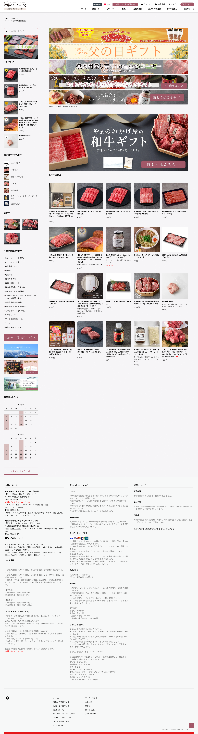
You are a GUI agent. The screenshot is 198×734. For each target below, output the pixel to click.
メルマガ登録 (154, 9)
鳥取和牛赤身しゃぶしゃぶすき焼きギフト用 (118, 213)
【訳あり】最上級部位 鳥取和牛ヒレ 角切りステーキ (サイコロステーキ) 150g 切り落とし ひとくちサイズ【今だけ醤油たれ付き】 (174, 353)
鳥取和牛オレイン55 (13, 266)
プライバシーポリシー (62, 717)
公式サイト (188, 9)
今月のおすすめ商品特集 (15, 291)
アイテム (186, 4)
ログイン (174, 4)
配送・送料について (61, 706)
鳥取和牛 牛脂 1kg (25, 135)
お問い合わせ (172, 9)
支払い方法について (61, 702)
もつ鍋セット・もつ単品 (15, 311)
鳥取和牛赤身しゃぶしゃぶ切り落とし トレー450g (174, 213)
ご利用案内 (137, 9)
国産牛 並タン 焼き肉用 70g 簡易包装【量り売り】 (61, 303)
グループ (110, 9)
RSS (55, 725)
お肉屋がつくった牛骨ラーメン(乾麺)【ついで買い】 (146, 256)
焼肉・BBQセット (12, 283)
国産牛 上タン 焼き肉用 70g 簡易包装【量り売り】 (174, 256)
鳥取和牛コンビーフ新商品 (15, 306)
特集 (124, 9)
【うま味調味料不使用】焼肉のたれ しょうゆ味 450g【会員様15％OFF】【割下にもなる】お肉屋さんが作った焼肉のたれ (118, 353)
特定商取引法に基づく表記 (64, 714)
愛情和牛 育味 (10, 279)
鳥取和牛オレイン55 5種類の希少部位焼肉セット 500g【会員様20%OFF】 (146, 303)
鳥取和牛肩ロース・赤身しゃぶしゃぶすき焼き (28, 86)
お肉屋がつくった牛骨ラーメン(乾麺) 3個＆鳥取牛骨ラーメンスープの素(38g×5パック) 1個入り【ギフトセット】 (61, 215)
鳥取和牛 (15, 18)
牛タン (7, 323)
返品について (58, 710)
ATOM (60, 725)
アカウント (147, 4)
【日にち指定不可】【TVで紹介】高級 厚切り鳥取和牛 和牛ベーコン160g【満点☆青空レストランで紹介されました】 (28, 122)
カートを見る (90, 710)
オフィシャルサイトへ (21, 471)
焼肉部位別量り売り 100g (15, 287)
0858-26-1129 (15, 499)
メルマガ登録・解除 (61, 721)
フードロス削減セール (14, 319)
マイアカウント (91, 698)
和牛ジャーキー (11, 315)
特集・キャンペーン (13, 327)
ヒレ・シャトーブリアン (15, 258)
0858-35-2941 (15, 529)
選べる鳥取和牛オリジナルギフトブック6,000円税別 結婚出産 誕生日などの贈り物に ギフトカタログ (90, 304)
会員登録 (161, 4)
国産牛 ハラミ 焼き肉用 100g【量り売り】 (118, 303)
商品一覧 (95, 9)
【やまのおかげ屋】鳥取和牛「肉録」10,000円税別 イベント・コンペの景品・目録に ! (61, 352)
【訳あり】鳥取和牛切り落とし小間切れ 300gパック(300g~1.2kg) (28, 104)
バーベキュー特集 (12, 262)
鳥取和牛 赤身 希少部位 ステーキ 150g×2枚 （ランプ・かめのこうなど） (89, 352)
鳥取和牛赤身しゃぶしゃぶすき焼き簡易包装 (28, 70)
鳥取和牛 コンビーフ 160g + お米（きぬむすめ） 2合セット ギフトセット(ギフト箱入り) (146, 352)
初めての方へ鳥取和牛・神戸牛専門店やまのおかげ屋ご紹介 (21, 297)
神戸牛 (7, 270)
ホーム (83, 9)
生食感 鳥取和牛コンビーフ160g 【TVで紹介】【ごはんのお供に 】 (118, 256)
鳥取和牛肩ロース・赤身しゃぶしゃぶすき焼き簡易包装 (146, 213)
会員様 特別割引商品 (19, 21)
